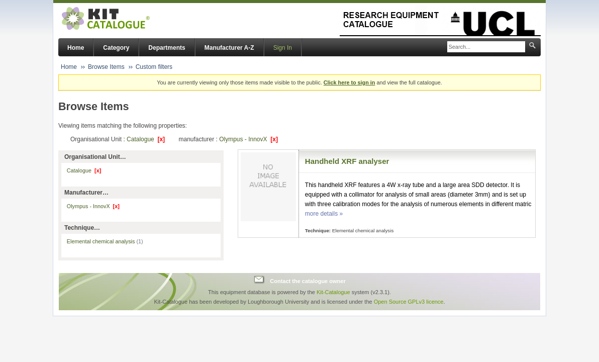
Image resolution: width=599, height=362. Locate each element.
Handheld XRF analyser (347, 161)
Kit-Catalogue (333, 292)
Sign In (282, 47)
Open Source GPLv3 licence (409, 302)
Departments (166, 47)
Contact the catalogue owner (307, 281)
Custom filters (154, 66)
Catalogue (146, 139)
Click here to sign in (349, 82)
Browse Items (106, 66)
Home (75, 47)
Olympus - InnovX (248, 139)
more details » (324, 213)
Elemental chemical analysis (105, 241)
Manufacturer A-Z (229, 47)
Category (116, 47)
